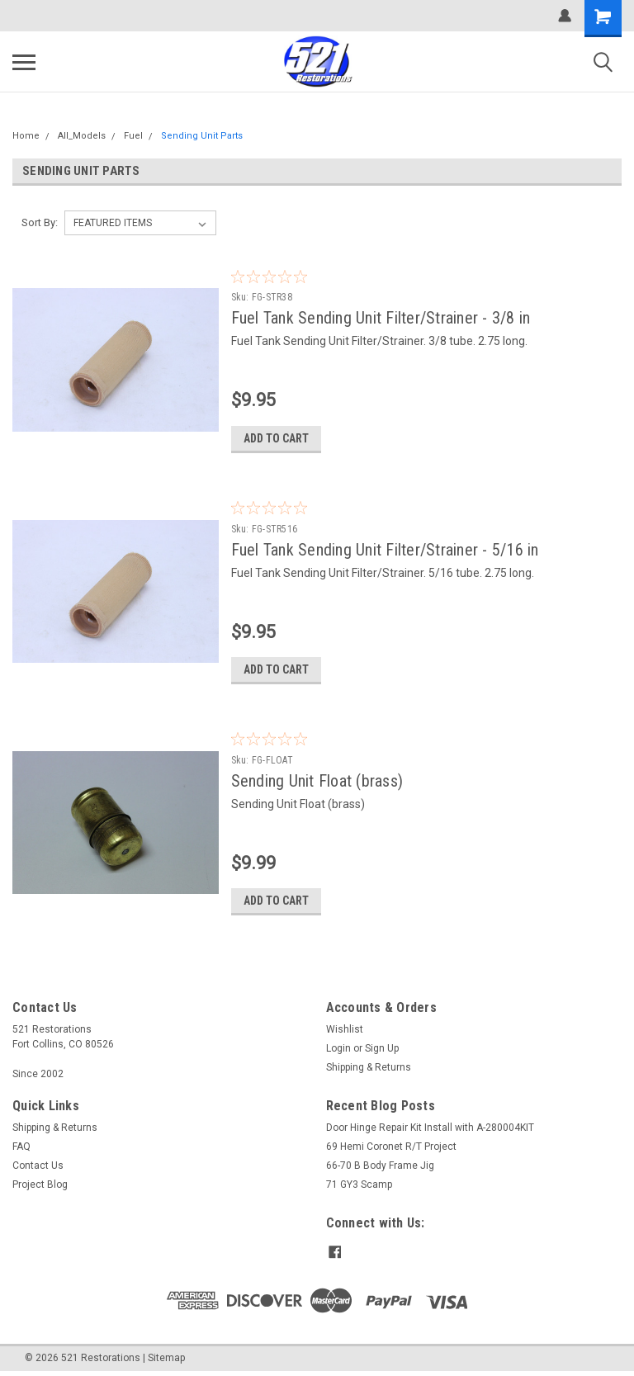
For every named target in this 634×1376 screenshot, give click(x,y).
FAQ (21, 1148)
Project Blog (40, 1186)
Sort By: (39, 222)
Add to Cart (280, 438)
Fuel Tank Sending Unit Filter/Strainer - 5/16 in (389, 550)
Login (338, 1050)
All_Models (82, 135)
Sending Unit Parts (202, 135)
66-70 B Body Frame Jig (380, 1167)
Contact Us (38, 1167)
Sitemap (166, 1359)
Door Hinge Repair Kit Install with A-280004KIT (430, 1129)
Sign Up (382, 1050)
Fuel (133, 135)
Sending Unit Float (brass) (321, 782)
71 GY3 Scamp (359, 1186)
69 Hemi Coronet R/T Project (391, 1148)
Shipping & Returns (368, 1069)
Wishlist (344, 1031)
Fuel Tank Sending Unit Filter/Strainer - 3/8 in (385, 318)
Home (26, 135)
